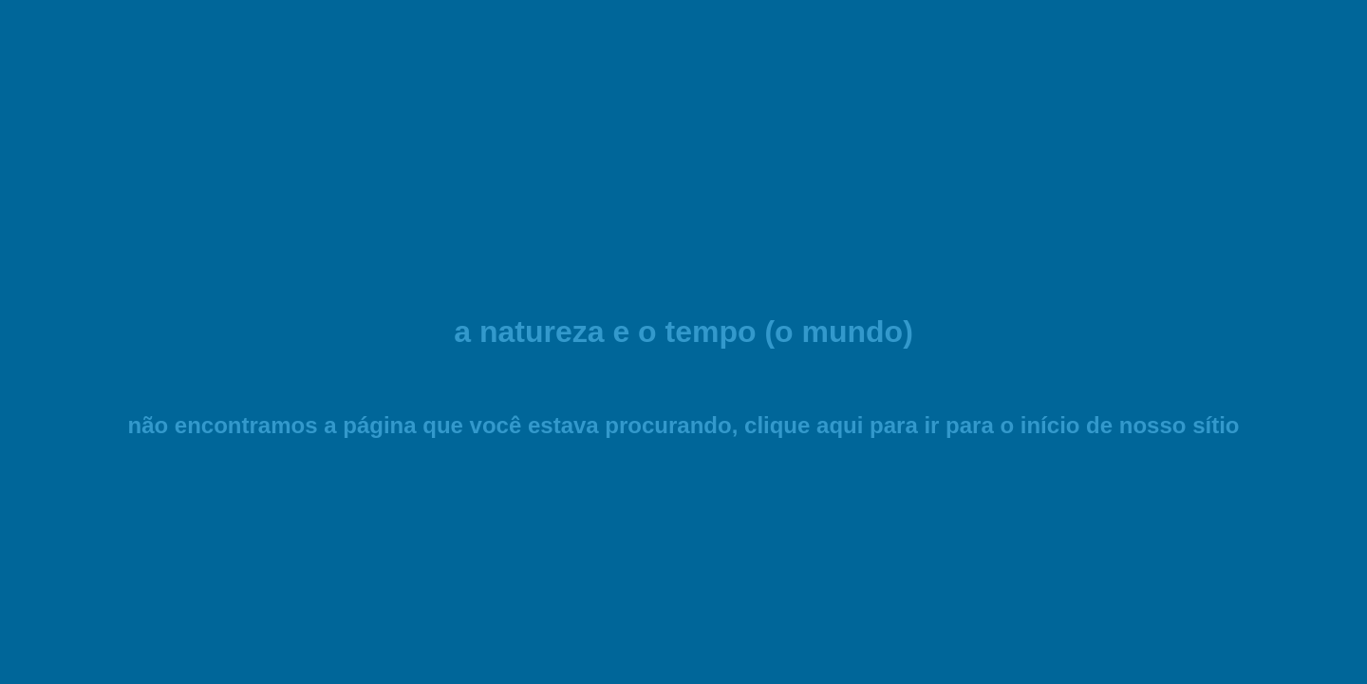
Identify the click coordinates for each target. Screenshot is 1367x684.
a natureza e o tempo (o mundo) (683, 331)
